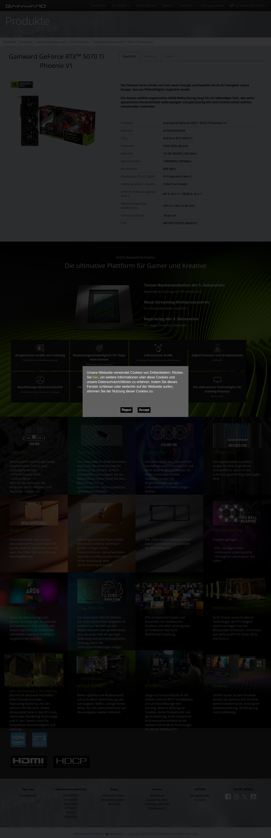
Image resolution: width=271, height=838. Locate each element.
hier (95, 377)
